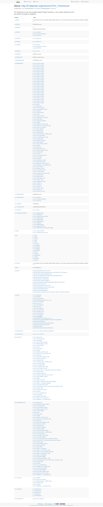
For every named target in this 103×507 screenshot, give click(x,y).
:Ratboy (36, 145)
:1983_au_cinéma (38, 73)
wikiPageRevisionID (19, 60)
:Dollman (36, 122)
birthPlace (17, 32)
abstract (17, 19)
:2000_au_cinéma (38, 97)
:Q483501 (36, 250)
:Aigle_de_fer (37, 106)
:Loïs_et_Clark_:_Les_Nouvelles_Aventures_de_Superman (47, 369)
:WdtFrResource (37, 495)
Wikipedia (42, 505)
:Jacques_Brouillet (38, 428)
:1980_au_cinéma (38, 68)
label (16, 267)
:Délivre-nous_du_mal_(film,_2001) (42, 125)
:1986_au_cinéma (38, 78)
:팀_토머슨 (37, 306)
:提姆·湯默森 (37, 316)
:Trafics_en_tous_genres (40, 389)
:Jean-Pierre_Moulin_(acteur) (41, 430)
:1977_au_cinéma (38, 65)
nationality (17, 41)
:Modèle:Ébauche (38, 221)
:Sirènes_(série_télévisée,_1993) (41, 458)
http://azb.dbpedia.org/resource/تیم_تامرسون (42, 318)
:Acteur (36, 44)
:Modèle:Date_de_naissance (40, 216)
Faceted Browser (75, 1)
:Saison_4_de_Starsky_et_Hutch (41, 453)
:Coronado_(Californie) (39, 33)
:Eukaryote (36, 258)
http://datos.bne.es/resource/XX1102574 (41, 324)
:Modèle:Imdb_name (39, 226)
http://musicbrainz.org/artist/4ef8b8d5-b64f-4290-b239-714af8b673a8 (47, 319)
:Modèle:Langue (38, 217)
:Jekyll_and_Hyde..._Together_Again (42, 133)
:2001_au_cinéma (38, 99)
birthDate (17, 24)
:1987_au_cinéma (38, 79)
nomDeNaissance (19, 206)
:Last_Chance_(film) (39, 365)
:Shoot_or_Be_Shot (39, 191)
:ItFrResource (37, 493)
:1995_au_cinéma (38, 92)
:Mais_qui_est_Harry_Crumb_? (41, 163)
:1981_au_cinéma (38, 69)
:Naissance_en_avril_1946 (40, 117)
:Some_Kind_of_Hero (39, 169)
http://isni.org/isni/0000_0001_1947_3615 (41, 270)
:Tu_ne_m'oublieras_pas (40, 155)
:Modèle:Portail (38, 219)
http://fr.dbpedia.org (38, 8)
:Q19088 (36, 245)
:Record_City (37, 189)
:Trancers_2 (37, 183)
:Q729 (35, 253)
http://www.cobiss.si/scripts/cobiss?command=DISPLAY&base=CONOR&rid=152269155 (51, 292)
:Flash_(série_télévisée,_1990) (41, 356)
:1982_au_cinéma (38, 71)
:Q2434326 (37, 296)
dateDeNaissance (19, 194)
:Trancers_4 (37, 186)
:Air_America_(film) (38, 107)
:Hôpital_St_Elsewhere (39, 427)
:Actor (35, 240)
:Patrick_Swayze (38, 142)
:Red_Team (37, 146)
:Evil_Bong (37, 355)
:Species (35, 260)
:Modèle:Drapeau (38, 224)
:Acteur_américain (38, 115)
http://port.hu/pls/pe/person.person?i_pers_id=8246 (43, 287)
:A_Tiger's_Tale (38, 179)
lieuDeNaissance (19, 197)
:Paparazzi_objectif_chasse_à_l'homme (43, 374)
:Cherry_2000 (37, 119)
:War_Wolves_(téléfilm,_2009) (41, 471)
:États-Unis (37, 35)
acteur (18, 477)
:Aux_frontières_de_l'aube (40, 109)
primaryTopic (19, 498)
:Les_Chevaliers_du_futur (40, 368)
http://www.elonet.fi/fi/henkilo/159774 (40, 288)
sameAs (17, 295)
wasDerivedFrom (19, 331)
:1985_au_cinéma (38, 76)
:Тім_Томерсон (38, 314)
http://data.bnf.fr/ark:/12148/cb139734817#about (43, 327)
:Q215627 (36, 247)
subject (17, 230)
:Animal (35, 256)
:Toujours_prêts (38, 151)
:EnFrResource (37, 492)
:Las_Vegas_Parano (39, 135)
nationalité (18, 203)
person (23, 8)
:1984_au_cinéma (38, 74)
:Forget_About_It (38, 176)
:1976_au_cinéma (38, 63)
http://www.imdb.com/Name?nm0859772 (41, 280)
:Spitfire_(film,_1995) (39, 161)
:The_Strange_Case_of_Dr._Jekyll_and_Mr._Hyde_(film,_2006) (47, 386)
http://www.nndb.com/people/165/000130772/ (42, 274)
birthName (17, 27)
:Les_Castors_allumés (39, 436)
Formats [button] (36, 1)
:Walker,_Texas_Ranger (39, 396)
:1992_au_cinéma (38, 87)
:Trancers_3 (37, 184)
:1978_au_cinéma (38, 66)
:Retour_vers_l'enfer (39, 148)
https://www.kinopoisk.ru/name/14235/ (41, 277)
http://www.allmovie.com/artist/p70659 (41, 278)
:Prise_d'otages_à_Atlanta (40, 143)
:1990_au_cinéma (38, 84)
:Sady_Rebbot (37, 446)
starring (18, 337)
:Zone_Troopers (38, 166)
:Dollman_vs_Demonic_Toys (40, 124)
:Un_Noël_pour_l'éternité (40, 468)
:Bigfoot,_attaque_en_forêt (40, 343)
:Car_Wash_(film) (38, 112)
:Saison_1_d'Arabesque (39, 448)
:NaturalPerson (36, 255)
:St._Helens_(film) (38, 171)
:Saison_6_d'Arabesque (39, 455)
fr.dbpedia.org (53, 8)
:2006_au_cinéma (38, 102)
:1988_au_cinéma (38, 81)
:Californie (37, 32)
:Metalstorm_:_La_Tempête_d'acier (42, 165)
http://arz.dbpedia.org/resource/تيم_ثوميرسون (42, 300)
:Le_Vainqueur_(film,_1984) (40, 137)
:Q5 (35, 251)
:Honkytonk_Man (38, 132)
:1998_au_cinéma (38, 96)
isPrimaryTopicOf (19, 334)
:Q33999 (36, 248)
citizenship (17, 38)
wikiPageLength (19, 57)
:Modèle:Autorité (38, 213)
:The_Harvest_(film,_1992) (40, 150)
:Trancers (36, 153)
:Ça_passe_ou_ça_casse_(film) (41, 173)
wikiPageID (18, 54)
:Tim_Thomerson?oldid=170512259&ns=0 (43, 331)
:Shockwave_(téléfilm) (39, 456)
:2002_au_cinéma (38, 101)
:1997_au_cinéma (38, 94)
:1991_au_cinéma (38, 86)
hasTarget (18, 489)
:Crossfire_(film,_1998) (39, 160)
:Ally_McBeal (37, 340)
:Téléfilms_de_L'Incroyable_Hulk (41, 466)
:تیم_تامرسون (37, 303)
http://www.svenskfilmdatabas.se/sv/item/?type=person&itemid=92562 (47, 275)
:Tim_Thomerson (37, 295)
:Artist (35, 242)
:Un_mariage (37, 156)
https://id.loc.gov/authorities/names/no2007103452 (43, 323)
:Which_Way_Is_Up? (39, 178)
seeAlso (17, 270)
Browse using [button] (28, 1)
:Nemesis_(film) (38, 138)
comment (17, 263)
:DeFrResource (37, 490)
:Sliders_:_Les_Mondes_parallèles (42, 383)
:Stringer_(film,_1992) (39, 181)
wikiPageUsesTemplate (20, 213)
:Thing (35, 235)
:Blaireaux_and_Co (38, 168)
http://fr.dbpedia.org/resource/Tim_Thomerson (46, 6)
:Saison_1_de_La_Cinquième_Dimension (43, 451)
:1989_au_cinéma (38, 83)
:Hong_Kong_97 (38, 130)
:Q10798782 (37, 47)
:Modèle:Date (37, 214)
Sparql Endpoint (85, 1)
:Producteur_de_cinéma (39, 46)
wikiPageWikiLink (19, 63)
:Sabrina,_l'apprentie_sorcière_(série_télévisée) (44, 381)
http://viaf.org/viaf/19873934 (39, 321)
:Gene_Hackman (38, 128)
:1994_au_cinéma (38, 91)
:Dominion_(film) (38, 174)
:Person (35, 237)
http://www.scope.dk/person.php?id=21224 (42, 285)
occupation (17, 44)
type (16, 235)
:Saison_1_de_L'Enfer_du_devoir (41, 450)
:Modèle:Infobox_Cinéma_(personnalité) (43, 227)
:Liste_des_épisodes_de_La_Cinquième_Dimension (45, 438)
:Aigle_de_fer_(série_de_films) (41, 404)
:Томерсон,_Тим (38, 311)
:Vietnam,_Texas (38, 187)
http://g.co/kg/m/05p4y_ (38, 326)
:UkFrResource (37, 489)
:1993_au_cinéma (38, 89)
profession (17, 51)
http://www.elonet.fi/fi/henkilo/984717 (40, 290)
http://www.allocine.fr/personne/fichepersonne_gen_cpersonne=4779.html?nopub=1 (50, 272)
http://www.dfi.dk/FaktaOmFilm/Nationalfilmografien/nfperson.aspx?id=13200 (49, 282)
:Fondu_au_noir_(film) (39, 127)
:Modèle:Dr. (37, 222)
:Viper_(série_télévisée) (39, 469)
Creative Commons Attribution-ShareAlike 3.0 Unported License (62, 505)
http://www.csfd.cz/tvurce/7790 (39, 283)
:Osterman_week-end (39, 140)
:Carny (36, 114)
